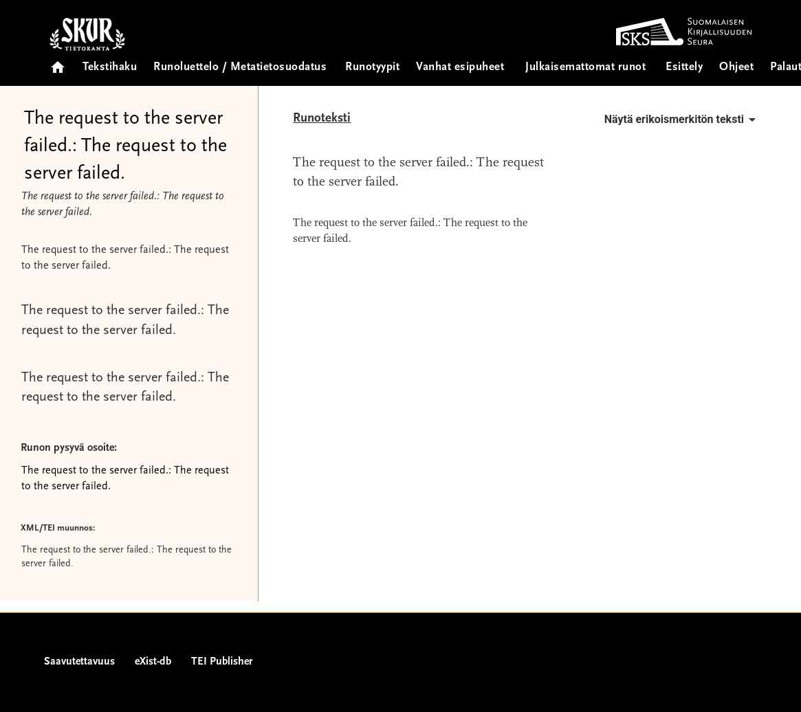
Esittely (684, 68)
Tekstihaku (110, 68)
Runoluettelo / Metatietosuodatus (240, 68)
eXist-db (153, 661)
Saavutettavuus (79, 661)
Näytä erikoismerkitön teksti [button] (682, 119)
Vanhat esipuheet (460, 68)
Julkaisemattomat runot (585, 68)
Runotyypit (372, 68)
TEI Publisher (221, 661)
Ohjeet (736, 68)
